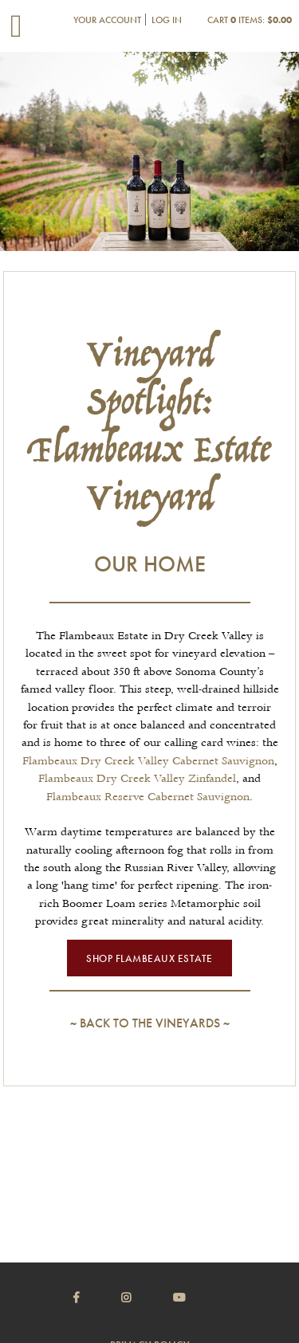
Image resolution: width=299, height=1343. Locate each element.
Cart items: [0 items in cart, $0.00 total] (249, 20)
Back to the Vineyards (150, 1023)
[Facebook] (96, 1297)
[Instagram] (146, 1297)
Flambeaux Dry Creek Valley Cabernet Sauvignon (148, 761)
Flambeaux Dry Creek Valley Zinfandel (137, 779)
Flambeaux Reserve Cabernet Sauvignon (148, 797)
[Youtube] (199, 1297)
